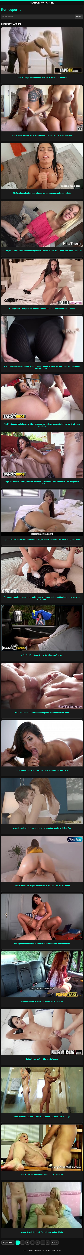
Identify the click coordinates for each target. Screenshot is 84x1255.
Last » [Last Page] (54, 1242)
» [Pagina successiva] (47, 1242)
